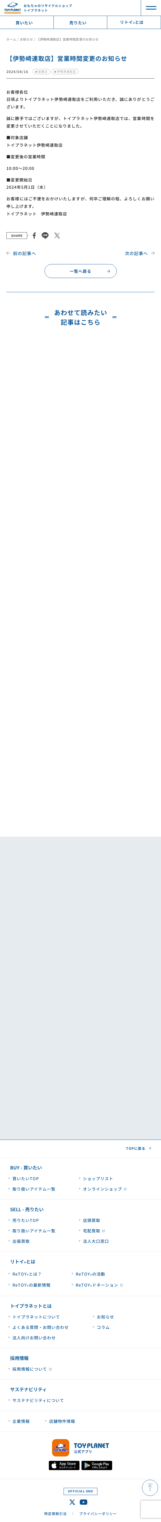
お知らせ (26, 39)
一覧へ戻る (80, 271)
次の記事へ (136, 253)
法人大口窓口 (96, 1241)
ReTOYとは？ (27, 1274)
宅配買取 (91, 1231)
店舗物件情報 (62, 1421)
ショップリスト (98, 1178)
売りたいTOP (25, 1220)
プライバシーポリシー (98, 1513)
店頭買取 (91, 1220)
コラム (103, 1327)
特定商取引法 (55, 1513)
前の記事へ (24, 253)
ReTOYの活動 (90, 1274)
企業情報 (21, 1421)
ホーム (11, 39)
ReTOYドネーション (97, 1285)
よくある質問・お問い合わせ (40, 1327)
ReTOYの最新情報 (31, 1285)
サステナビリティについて (38, 1400)
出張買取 (21, 1241)
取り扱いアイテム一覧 (33, 1189)
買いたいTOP (25, 1178)
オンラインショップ (102, 1189)
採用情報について (29, 1369)
